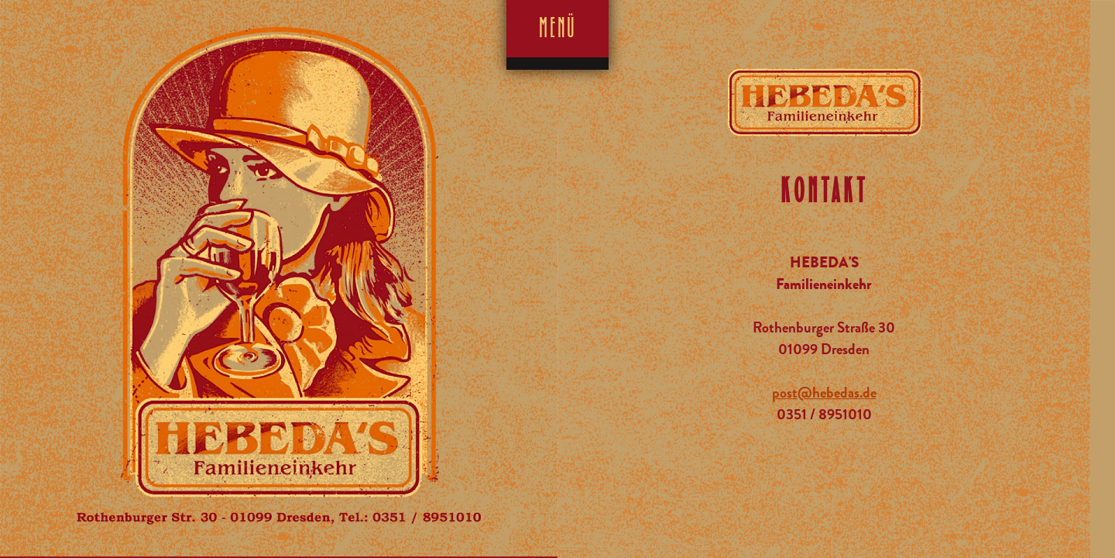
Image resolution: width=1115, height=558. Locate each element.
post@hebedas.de (824, 393)
